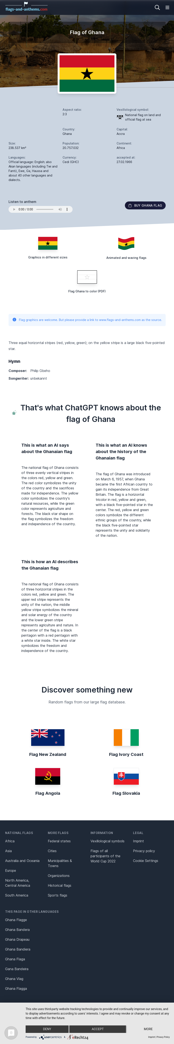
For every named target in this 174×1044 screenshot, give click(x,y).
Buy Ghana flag (145, 205)
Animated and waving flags (126, 258)
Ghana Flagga (16, 988)
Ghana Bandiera (17, 949)
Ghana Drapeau (17, 939)
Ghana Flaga (15, 959)
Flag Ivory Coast (126, 754)
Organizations (59, 875)
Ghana (67, 134)
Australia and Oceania (22, 861)
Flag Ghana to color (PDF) (87, 291)
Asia (8, 851)
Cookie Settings (145, 861)
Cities (52, 851)
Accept (98, 1029)
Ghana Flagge (16, 920)
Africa (10, 841)
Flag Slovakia (126, 793)
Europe (10, 870)
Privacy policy (144, 851)
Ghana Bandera (17, 929)
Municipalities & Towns (60, 863)
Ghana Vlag (14, 979)
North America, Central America (17, 883)
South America (16, 895)
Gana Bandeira (16, 969)
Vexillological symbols (107, 841)
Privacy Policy (163, 1037)
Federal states (59, 841)
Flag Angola (47, 793)
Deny (47, 1029)
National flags (19, 833)
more (148, 1029)
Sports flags (57, 895)
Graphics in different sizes (47, 257)
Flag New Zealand (47, 754)
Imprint (138, 841)
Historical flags (59, 885)
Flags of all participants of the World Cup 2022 (105, 856)
